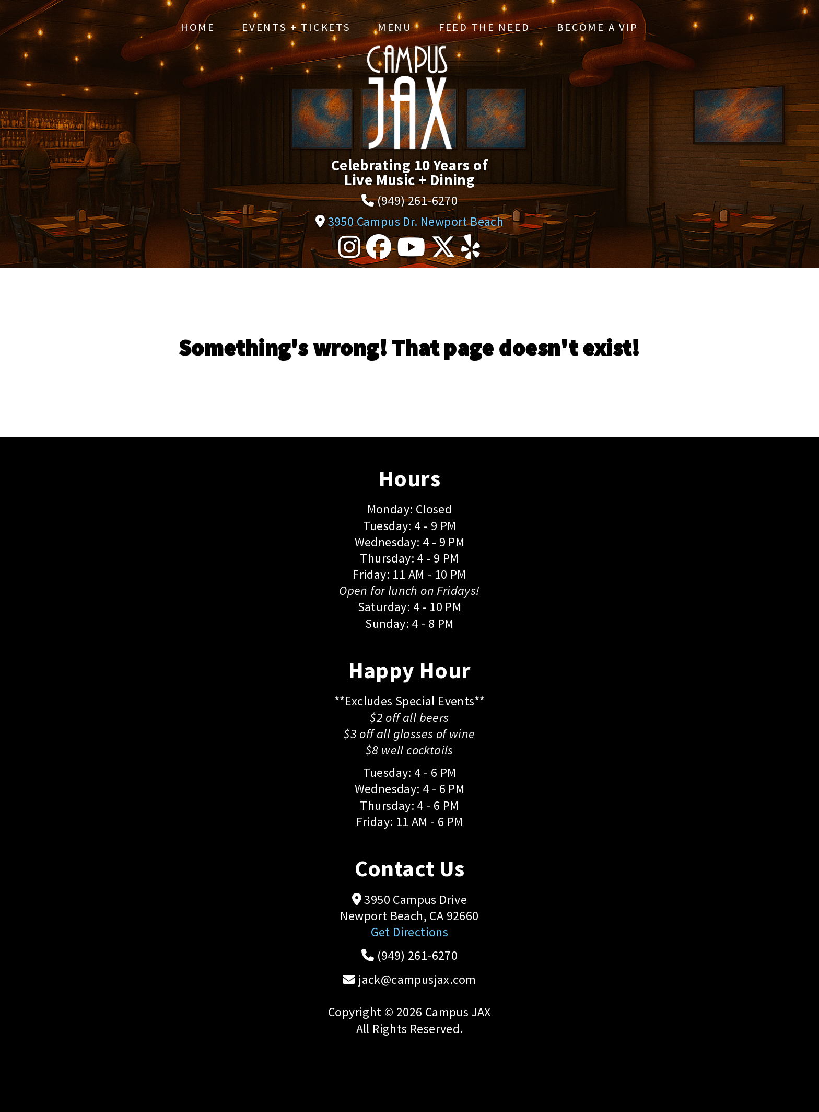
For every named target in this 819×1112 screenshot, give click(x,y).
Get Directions (410, 932)
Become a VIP (597, 27)
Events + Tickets (296, 27)
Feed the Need (484, 27)
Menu (395, 27)
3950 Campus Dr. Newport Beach (416, 221)
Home (198, 27)
